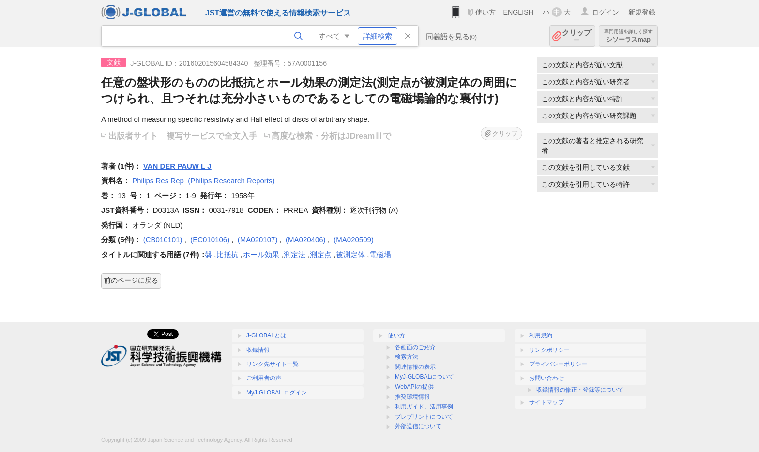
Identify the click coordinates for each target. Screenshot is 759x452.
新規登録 (641, 12)
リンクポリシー (549, 350)
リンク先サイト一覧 (272, 364)
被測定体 (350, 254)
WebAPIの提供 (414, 386)
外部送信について (418, 426)
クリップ (576, 36)
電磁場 (380, 254)
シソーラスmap (628, 36)
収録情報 (258, 350)
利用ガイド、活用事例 (424, 406)
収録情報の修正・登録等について (579, 389)
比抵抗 (227, 254)
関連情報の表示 (415, 367)
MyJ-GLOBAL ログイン (276, 392)
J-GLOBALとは (266, 335)
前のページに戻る (131, 280)
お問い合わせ (546, 378)
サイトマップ (546, 402)
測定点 (321, 254)
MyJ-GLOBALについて (424, 376)
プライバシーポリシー (558, 364)
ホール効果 (261, 254)
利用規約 (540, 335)
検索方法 (406, 356)
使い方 (485, 12)
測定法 (294, 254)
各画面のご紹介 (415, 347)
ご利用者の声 (263, 378)
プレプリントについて (424, 416)
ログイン (605, 12)
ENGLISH (518, 12)
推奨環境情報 (412, 397)
